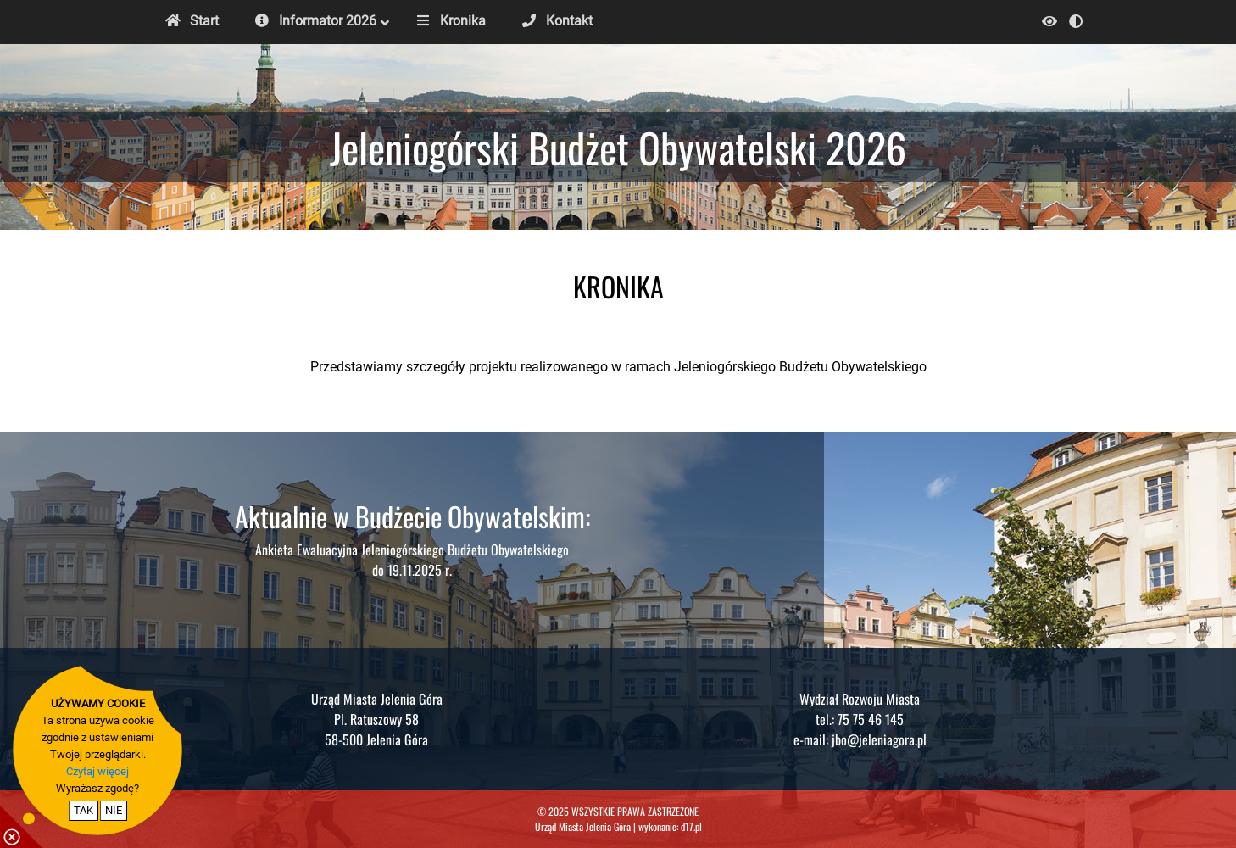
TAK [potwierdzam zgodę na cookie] (83, 810)
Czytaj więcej (97, 771)
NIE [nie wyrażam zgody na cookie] (113, 810)
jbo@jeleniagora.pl (879, 739)
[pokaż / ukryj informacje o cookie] (21, 827)
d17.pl (691, 826)
